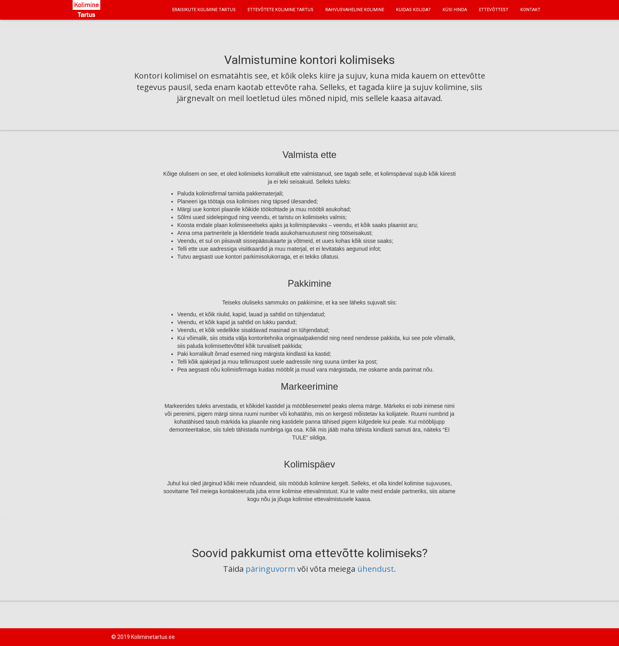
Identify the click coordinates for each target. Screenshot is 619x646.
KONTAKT (530, 9)
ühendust (375, 568)
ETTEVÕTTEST (493, 9)
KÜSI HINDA (455, 9)
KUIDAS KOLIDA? (413, 9)
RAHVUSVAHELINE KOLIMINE (354, 9)
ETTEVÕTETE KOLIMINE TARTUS (280, 9)
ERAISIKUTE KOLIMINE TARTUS (204, 9)
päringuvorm (270, 568)
